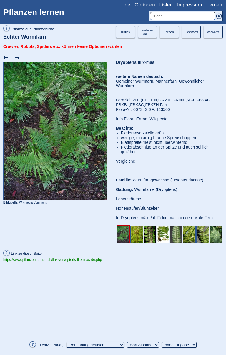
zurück (125, 32)
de (127, 5)
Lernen (214, 5)
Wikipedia (158, 118)
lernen (169, 32)
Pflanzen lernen (33, 12)
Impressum (189, 5)
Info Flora (124, 118)
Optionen (145, 5)
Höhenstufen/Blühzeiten (138, 208)
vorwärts (213, 32)
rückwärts (191, 32)
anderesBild (147, 32)
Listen (166, 5)
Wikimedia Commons (33, 202)
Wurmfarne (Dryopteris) (155, 189)
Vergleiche (125, 161)
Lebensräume (128, 198)
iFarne (141, 118)
